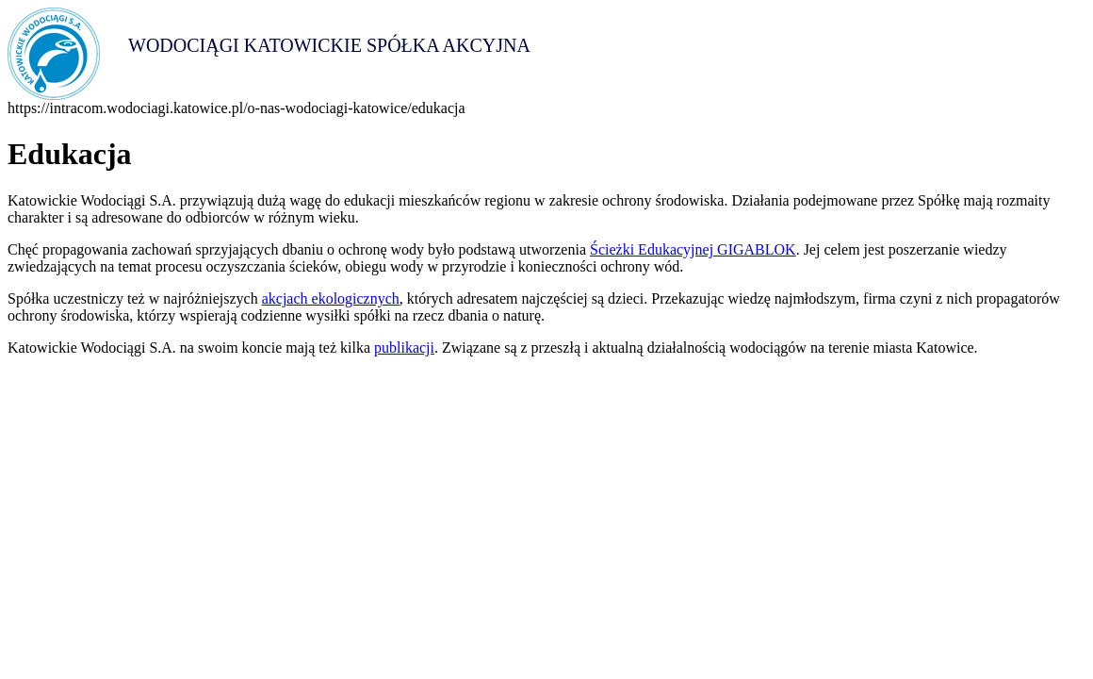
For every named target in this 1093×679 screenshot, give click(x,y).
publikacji (404, 348)
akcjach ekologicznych (331, 298)
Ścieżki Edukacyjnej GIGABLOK (693, 249)
